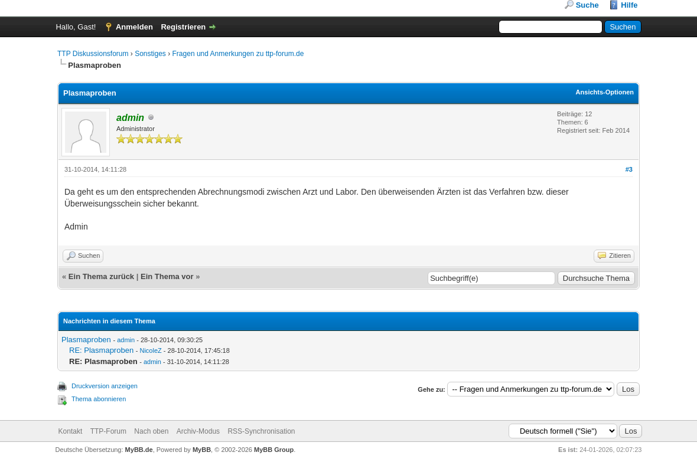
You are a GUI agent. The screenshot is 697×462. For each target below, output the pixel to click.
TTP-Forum (108, 431)
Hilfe (629, 5)
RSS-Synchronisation (261, 431)
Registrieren (183, 26)
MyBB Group (274, 449)
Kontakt (70, 431)
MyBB (202, 449)
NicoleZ (150, 350)
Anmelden (134, 26)
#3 (629, 169)
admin (126, 339)
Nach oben (151, 431)
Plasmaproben (86, 339)
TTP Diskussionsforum (92, 54)
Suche (587, 5)
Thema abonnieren (98, 398)
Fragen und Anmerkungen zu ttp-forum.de (238, 54)
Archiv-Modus (198, 431)
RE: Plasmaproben (101, 350)
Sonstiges (150, 54)
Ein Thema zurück (101, 276)
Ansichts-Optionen (605, 92)
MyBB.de (139, 449)
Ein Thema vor (167, 276)
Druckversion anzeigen (104, 385)
